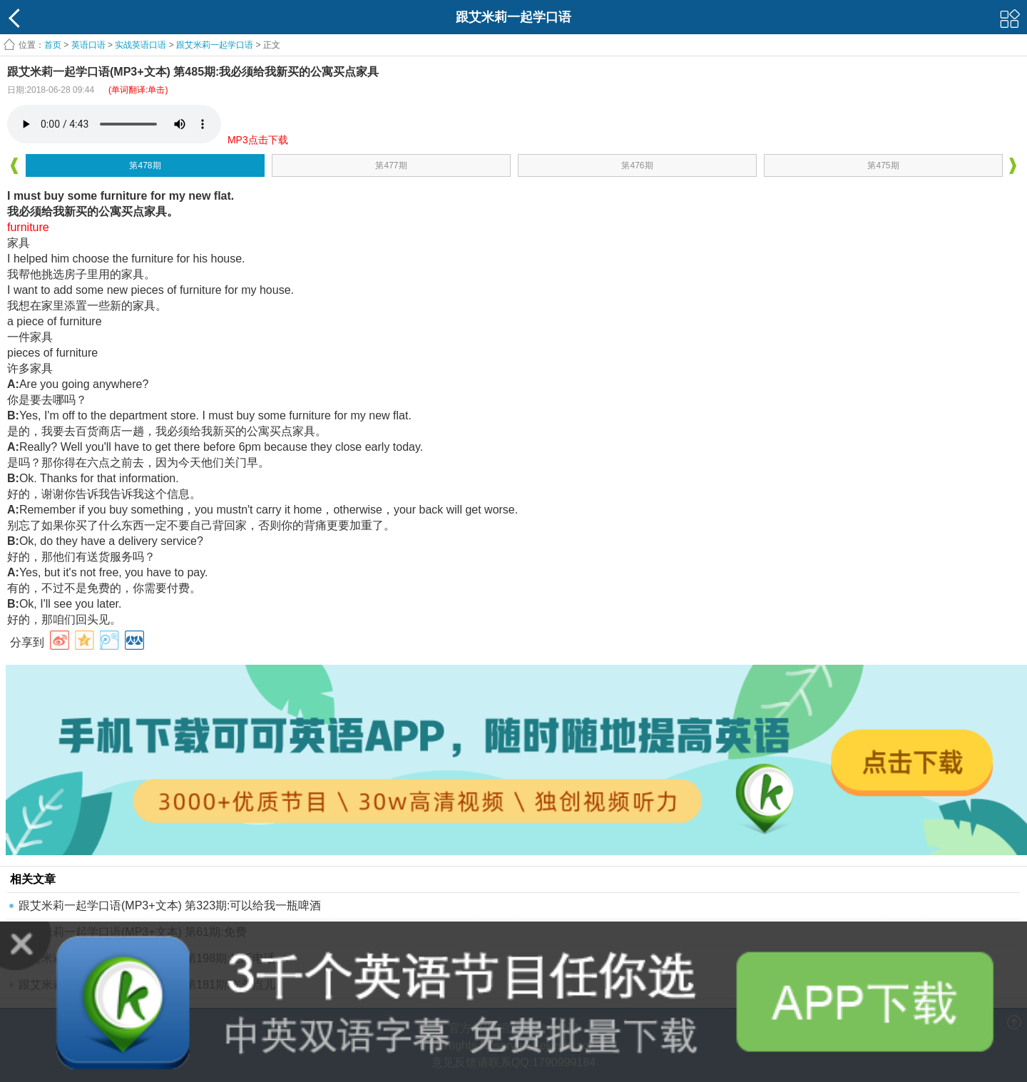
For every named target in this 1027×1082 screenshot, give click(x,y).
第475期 (883, 165)
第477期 (391, 165)
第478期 (144, 165)
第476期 (637, 165)
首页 (52, 45)
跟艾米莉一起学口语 (214, 45)
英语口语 (88, 45)
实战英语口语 (140, 45)
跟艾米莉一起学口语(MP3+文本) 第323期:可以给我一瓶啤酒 (170, 905)
